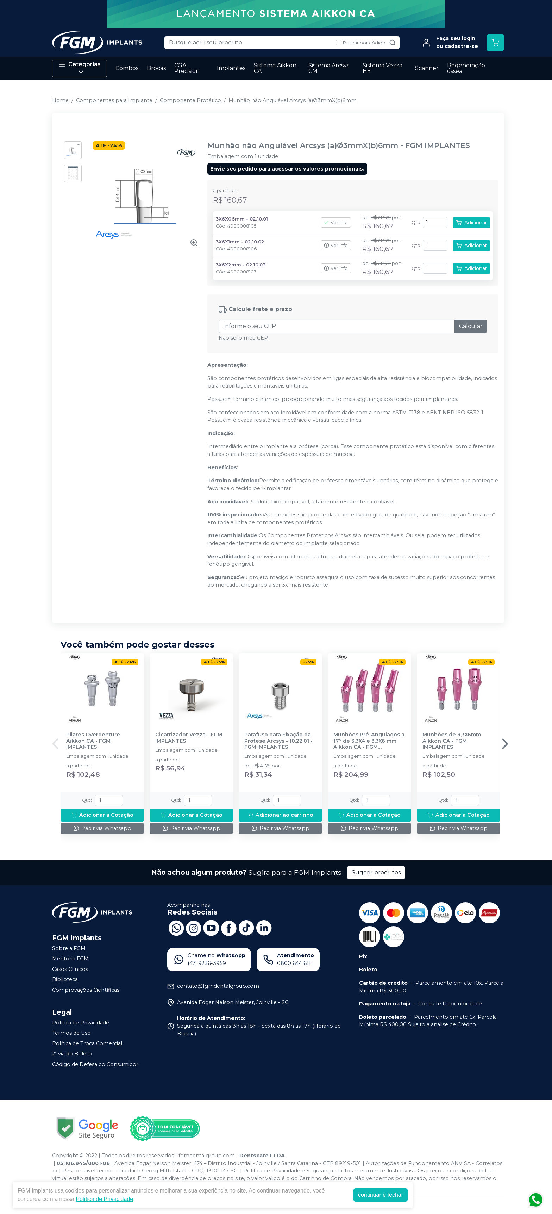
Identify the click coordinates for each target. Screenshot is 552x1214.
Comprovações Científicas (85, 990)
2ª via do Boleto (72, 1054)
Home (60, 100)
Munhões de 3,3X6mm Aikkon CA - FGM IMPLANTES (451, 741)
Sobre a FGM (69, 948)
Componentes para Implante (114, 100)
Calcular (471, 326)
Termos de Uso (71, 1033)
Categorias (79, 68)
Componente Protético (190, 100)
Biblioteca (65, 980)
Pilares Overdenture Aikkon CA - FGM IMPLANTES (93, 741)
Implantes (231, 68)
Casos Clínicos (70, 969)
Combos (126, 68)
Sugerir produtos (376, 872)
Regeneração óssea (466, 68)
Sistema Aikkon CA (275, 68)
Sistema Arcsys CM (328, 68)
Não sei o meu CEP (243, 338)
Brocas (156, 68)
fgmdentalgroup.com (206, 1155)
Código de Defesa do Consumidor (95, 1064)
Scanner (427, 68)
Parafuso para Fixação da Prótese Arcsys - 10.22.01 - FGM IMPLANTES (278, 741)
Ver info (336, 222)
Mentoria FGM (70, 958)
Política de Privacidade (80, 1023)
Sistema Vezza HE (382, 68)
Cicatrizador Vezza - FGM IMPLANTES (188, 738)
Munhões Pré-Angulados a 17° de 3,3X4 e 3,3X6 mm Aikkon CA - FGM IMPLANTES (368, 741)
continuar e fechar (380, 1195)
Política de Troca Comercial (87, 1043)
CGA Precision (187, 68)
